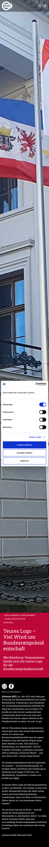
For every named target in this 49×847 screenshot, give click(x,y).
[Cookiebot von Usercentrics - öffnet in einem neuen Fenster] (35, 384)
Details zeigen (35, 437)
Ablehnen (24, 461)
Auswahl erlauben (24, 453)
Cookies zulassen (24, 445)
